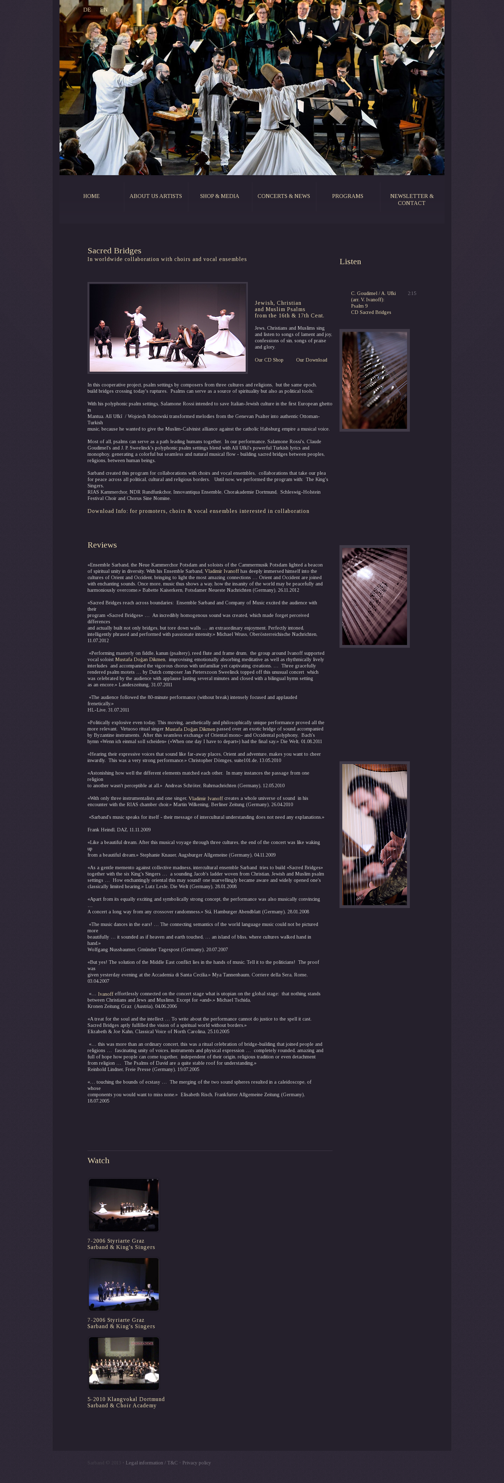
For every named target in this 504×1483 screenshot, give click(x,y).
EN (92, 10)
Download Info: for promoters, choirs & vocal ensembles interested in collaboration (198, 511)
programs (347, 196)
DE (75, 10)
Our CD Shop (269, 359)
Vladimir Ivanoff (222, 571)
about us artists (156, 196)
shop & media (219, 196)
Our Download (311, 359)
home (91, 196)
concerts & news (284, 196)
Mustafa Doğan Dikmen (140, 659)
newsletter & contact (412, 199)
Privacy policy (196, 1462)
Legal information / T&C (152, 1462)
